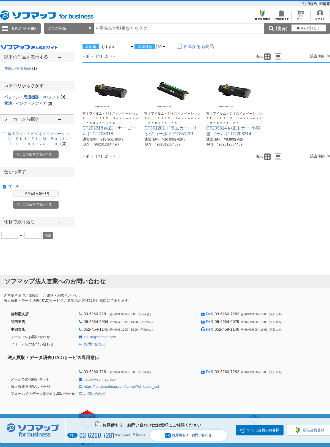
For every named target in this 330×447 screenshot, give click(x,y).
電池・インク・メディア (28, 103)
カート (301, 17)
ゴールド (15, 186)
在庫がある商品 (20, 68)
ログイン (320, 17)
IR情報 (324, 4)
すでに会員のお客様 (263, 430)
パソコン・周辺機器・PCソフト (34, 97)
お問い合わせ (94, 344)
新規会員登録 (262, 17)
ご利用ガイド (281, 17)
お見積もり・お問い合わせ (188, 435)
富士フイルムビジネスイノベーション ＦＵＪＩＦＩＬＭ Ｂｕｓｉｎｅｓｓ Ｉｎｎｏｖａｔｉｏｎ (38, 138)
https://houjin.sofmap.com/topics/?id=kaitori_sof (121, 386)
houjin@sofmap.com (100, 337)
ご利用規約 (308, 4)
